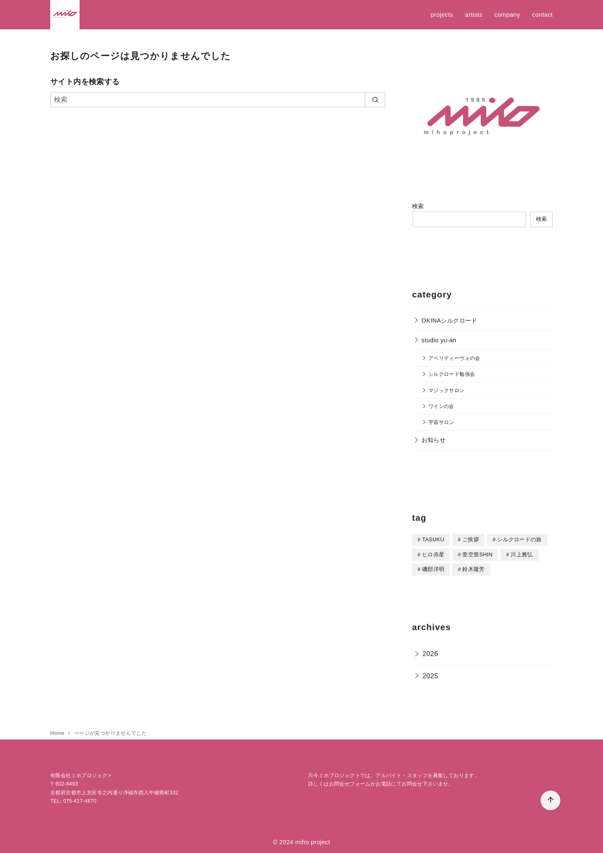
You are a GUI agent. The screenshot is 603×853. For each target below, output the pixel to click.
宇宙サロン (441, 422)
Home (58, 732)
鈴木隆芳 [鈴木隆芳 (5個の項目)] (473, 568)
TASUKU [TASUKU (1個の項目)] (433, 539)
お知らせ (434, 440)
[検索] (217, 99)
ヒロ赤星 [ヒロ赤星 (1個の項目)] (433, 554)
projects (441, 14)
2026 (430, 652)
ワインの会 (441, 406)
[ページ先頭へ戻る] (550, 800)
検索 (418, 206)
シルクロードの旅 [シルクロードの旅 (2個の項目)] (519, 539)
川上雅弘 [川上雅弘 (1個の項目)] (521, 554)
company (507, 14)
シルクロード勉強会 (451, 374)
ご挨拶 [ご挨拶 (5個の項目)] (470, 539)
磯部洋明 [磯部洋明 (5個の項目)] (433, 568)
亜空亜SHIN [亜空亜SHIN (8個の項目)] (477, 554)
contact (542, 14)
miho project (312, 840)
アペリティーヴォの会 (454, 358)
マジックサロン (446, 390)
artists (473, 14)
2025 (430, 674)
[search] (375, 99)
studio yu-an (439, 340)
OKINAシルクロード (449, 320)
